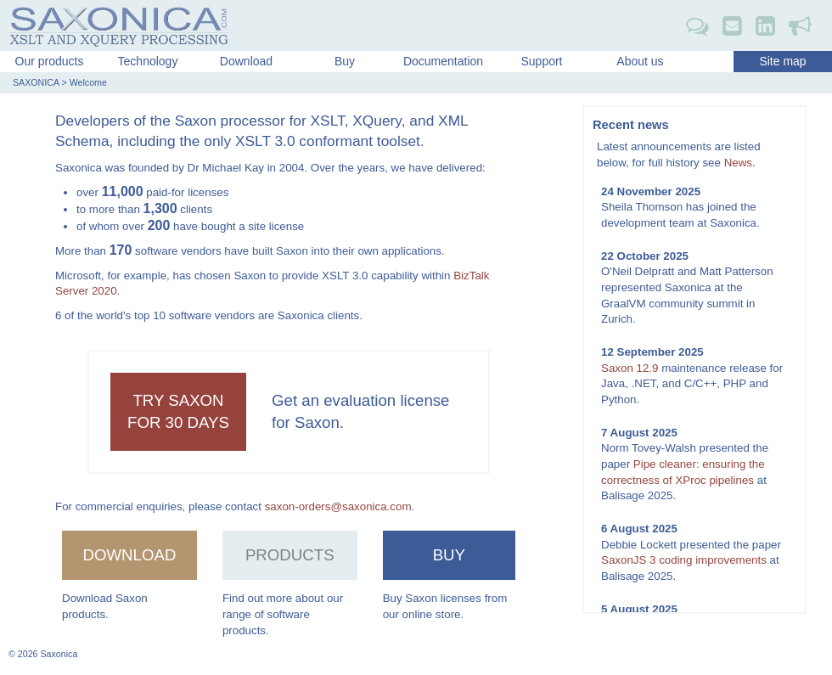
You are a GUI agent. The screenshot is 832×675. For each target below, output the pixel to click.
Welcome (88, 82)
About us (639, 61)
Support (541, 61)
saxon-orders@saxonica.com (338, 506)
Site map (782, 61)
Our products (49, 61)
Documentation (443, 61)
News (738, 162)
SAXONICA (36, 82)
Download (246, 61)
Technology (148, 61)
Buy (344, 61)
